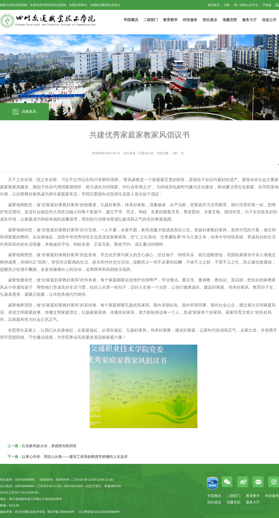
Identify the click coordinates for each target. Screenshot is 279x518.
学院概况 (131, 20)
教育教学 (170, 20)
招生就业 (210, 20)
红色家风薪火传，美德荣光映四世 (49, 446)
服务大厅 (249, 20)
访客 (227, 5)
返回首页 (214, 5)
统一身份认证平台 (246, 5)
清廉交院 (229, 20)
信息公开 (269, 20)
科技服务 (190, 20)
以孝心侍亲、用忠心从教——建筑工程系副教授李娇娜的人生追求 (75, 457)
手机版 (266, 5)
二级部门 (150, 20)
